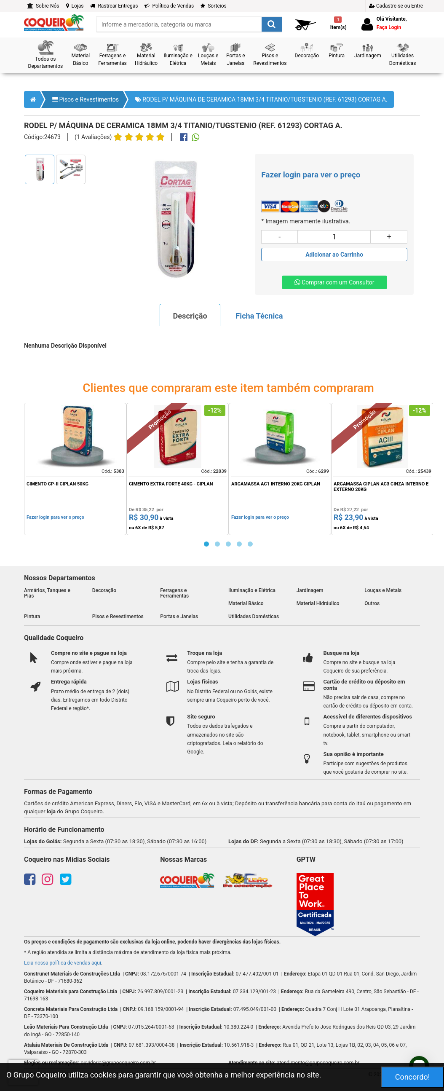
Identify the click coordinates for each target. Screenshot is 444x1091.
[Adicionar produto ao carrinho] (334, 254)
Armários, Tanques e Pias (47, 593)
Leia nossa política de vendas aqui (62, 963)
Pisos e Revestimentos (85, 99)
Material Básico (246, 603)
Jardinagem (310, 590)
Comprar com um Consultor (334, 282)
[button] (45, 55)
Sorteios (214, 6)
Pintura (32, 616)
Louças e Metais (382, 590)
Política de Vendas (169, 6)
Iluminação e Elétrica (251, 590)
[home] (54, 22)
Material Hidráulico (318, 603)
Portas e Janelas (179, 616)
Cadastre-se (396, 6)
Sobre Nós (43, 6)
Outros (372, 603)
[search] (189, 24)
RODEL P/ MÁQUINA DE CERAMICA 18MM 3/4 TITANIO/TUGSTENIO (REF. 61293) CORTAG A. (261, 99)
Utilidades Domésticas (253, 616)
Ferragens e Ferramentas (174, 593)
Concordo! (412, 1076)
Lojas (75, 6)
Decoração (104, 590)
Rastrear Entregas (114, 6)
